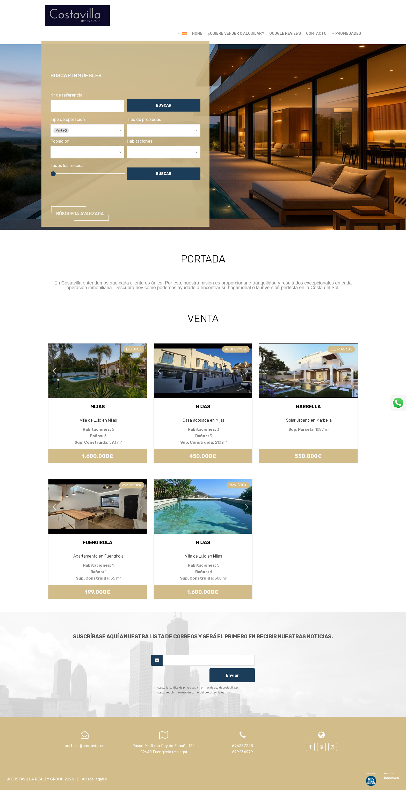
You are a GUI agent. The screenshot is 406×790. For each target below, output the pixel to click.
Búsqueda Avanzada (85, 216)
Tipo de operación (71, 124)
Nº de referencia (70, 99)
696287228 (242, 745)
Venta (65, 134)
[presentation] (178, 675)
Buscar (164, 110)
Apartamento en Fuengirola (98, 556)
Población (63, 145)
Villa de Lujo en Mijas (98, 420)
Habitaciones (141, 145)
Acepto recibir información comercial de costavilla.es (190, 692)
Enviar (232, 675)
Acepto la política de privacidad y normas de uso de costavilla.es (197, 687)
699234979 (242, 752)
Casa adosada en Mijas (204, 420)
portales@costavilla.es (84, 745)
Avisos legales (94, 779)
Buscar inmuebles (80, 79)
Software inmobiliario (392, 777)
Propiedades (346, 33)
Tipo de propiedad (145, 124)
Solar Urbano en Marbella (309, 420)
